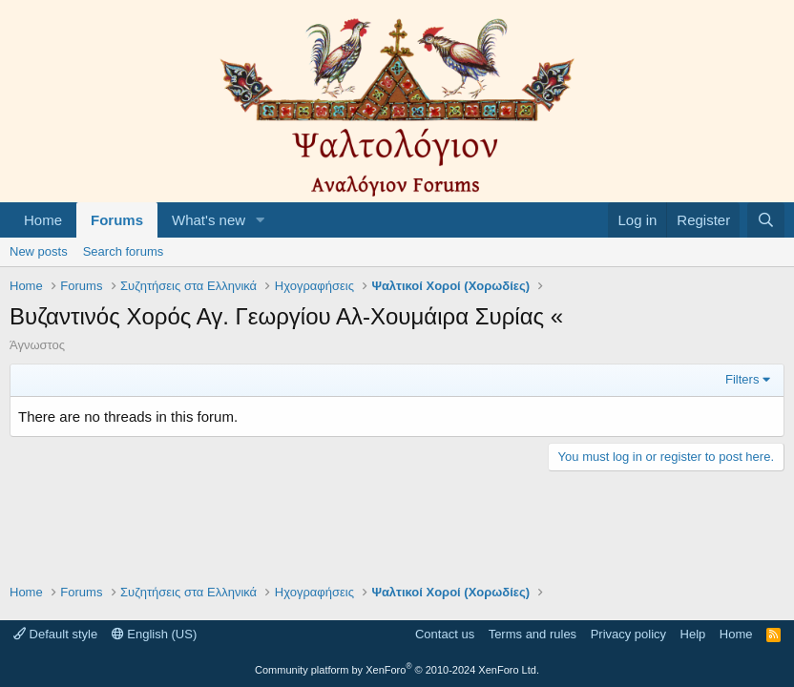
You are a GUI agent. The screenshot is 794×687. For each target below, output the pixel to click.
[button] (260, 220)
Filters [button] (742, 379)
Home (43, 220)
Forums (117, 220)
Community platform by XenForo (397, 670)
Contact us (444, 634)
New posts (39, 251)
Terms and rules (532, 634)
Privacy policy (628, 634)
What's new (208, 220)
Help (693, 634)
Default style (55, 634)
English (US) (155, 634)
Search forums (123, 251)
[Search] (765, 220)
